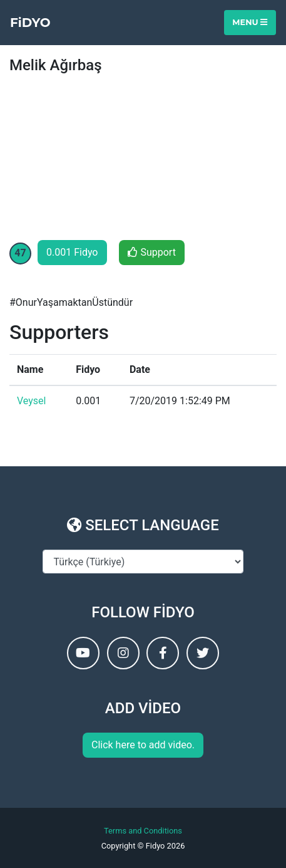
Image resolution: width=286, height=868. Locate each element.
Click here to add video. (143, 745)
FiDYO (30, 22)
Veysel (31, 401)
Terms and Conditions (143, 830)
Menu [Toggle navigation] (249, 22)
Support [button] (151, 252)
